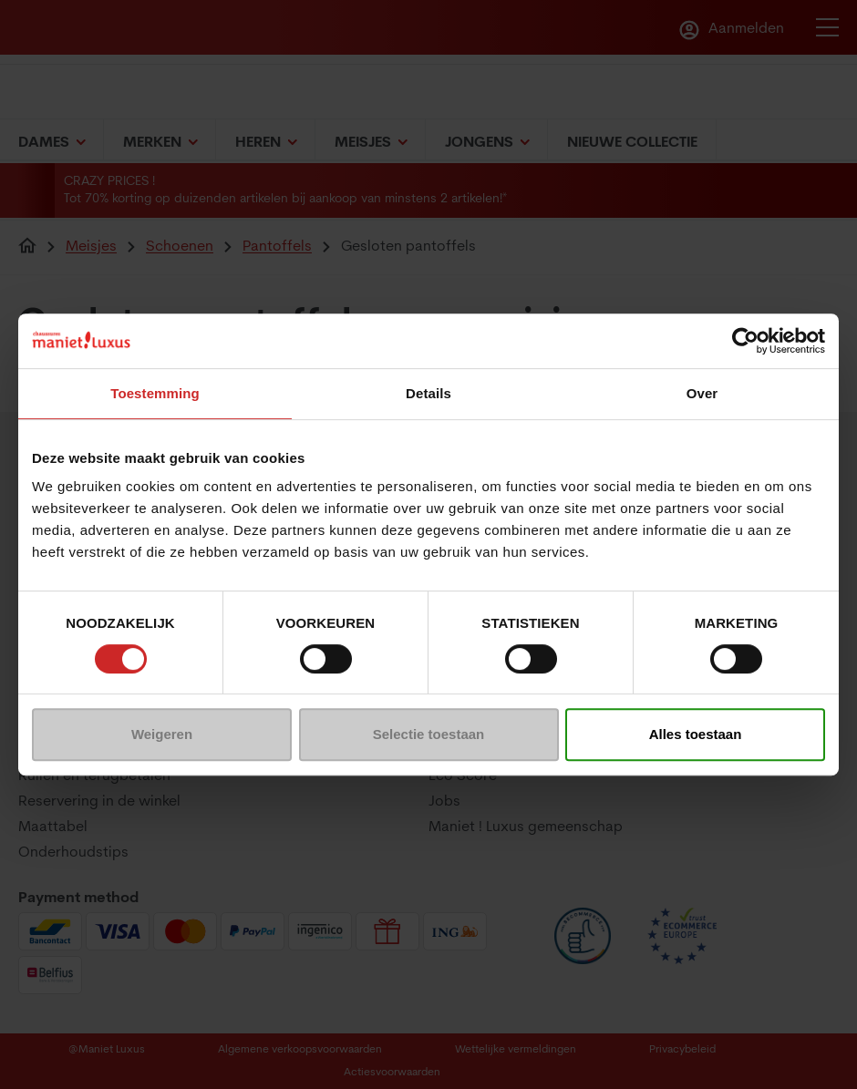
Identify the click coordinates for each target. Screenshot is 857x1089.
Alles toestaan (695, 734)
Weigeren (161, 734)
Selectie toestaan (429, 734)
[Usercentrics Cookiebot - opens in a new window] (745, 340)
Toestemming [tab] (155, 393)
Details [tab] (428, 393)
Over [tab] (702, 393)
